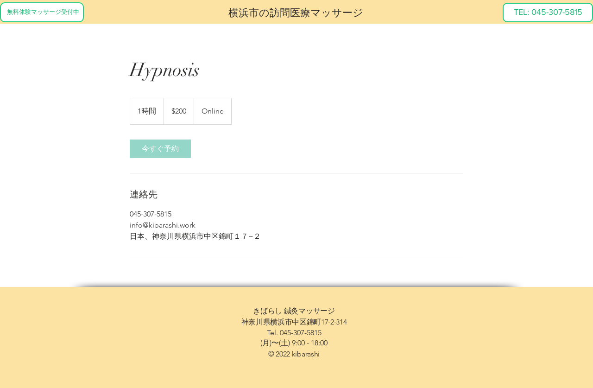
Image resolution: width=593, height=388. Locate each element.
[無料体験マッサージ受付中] (42, 12)
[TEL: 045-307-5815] (548, 12)
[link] (160, 149)
